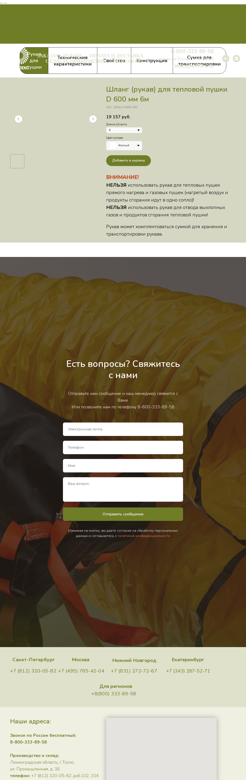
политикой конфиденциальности (144, 536)
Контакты (127, 61)
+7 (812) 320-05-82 (33, 671)
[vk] (225, 58)
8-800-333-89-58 (192, 51)
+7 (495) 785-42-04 (81, 671)
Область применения (75, 61)
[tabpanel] (123, 160)
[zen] (236, 58)
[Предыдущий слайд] (18, 119)
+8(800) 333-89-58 (113, 694)
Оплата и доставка (116, 55)
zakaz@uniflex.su (193, 65)
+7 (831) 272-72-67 (134, 671)
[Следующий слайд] (93, 119)
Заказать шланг (59, 55)
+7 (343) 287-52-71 (188, 671)
